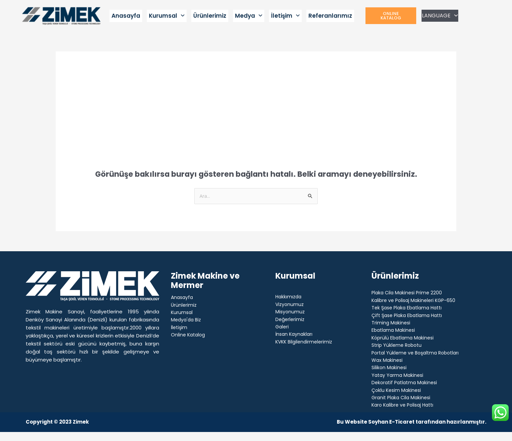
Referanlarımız (330, 16)
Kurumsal (167, 16)
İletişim (285, 16)
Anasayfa (125, 16)
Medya (248, 16)
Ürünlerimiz (209, 16)
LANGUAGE (440, 15)
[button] (167, 16)
